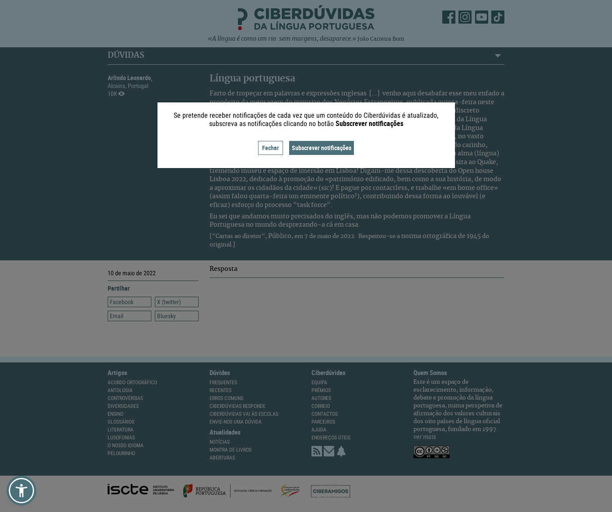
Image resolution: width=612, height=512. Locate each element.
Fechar (270, 148)
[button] (21, 490)
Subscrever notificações (321, 148)
